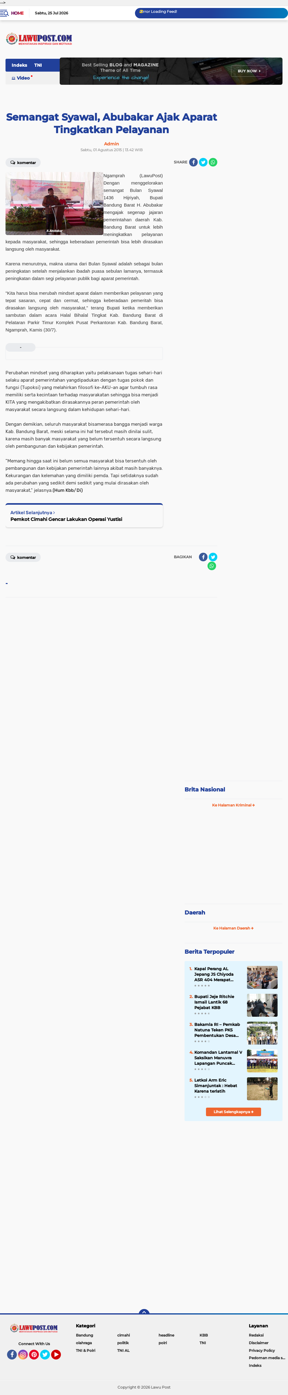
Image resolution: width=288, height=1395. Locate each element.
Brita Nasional (205, 789)
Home (17, 13)
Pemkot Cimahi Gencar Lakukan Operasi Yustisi (66, 519)
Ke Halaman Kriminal (233, 805)
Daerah (195, 912)
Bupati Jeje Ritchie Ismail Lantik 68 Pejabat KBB (214, 1002)
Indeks (19, 65)
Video (23, 78)
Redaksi (256, 1335)
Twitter (47, 1357)
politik (123, 1343)
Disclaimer (258, 1343)
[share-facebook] (193, 162)
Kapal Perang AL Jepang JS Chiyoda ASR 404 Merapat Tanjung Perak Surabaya (214, 974)
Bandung (84, 1335)
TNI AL (123, 1350)
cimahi (123, 1335)
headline (166, 1335)
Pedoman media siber (268, 1358)
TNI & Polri (85, 1350)
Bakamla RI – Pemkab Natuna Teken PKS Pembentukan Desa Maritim (217, 1030)
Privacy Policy (262, 1350)
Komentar (23, 162)
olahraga (84, 1343)
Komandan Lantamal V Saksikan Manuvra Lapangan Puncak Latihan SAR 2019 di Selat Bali (218, 1058)
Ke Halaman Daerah (233, 928)
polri (163, 1343)
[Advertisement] (233, 735)
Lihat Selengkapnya (234, 1111)
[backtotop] (144, 1314)
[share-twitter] (203, 162)
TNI (38, 65)
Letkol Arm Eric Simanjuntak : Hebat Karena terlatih (215, 1086)
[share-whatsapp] (213, 162)
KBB (204, 1335)
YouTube (60, 1357)
